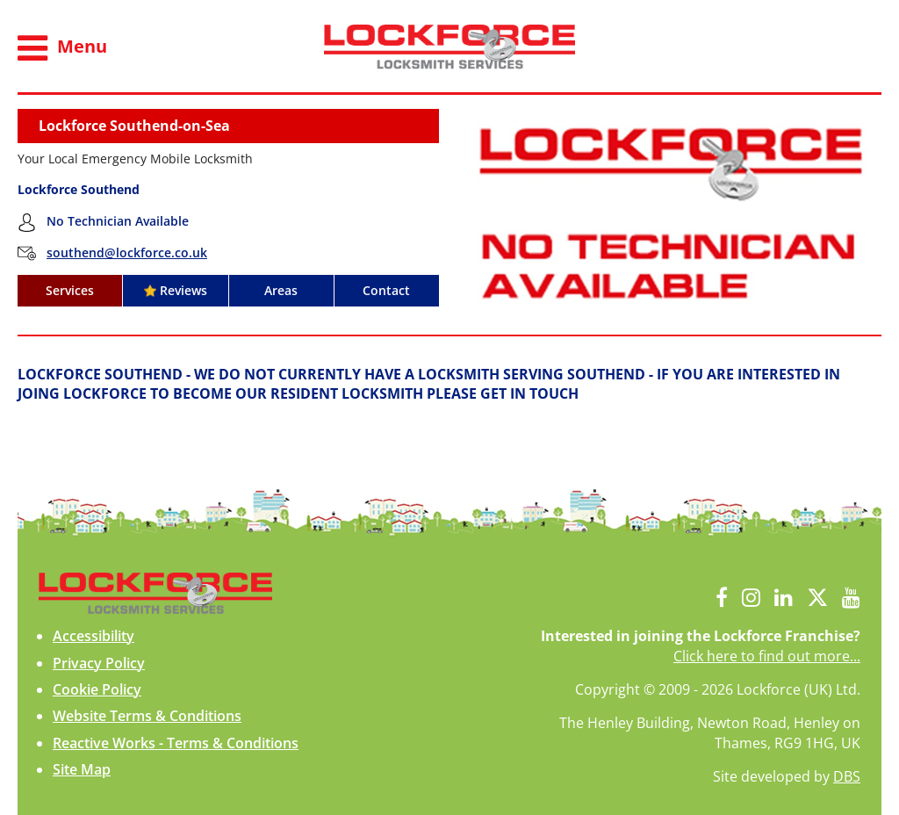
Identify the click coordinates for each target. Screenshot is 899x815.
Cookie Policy (97, 689)
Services (70, 290)
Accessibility (93, 636)
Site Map (82, 769)
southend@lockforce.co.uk (127, 252)
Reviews (175, 290)
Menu (62, 48)
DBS (846, 776)
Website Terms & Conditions (147, 715)
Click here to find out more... (766, 656)
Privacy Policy (99, 663)
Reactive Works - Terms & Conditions (175, 743)
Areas (281, 290)
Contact (386, 290)
